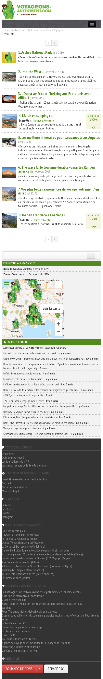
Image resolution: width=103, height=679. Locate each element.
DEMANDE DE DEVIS (19, 668)
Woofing (6, 607)
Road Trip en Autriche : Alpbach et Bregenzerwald (29, 611)
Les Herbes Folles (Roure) (16, 578)
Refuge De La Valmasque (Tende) (20, 539)
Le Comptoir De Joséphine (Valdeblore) (23, 546)
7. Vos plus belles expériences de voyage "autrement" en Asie (58, 191)
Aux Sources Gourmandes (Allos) (20, 562)
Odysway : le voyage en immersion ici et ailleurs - (33, 412)
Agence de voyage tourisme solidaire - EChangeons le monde (36, 643)
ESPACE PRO (56, 668)
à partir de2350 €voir (93, 221)
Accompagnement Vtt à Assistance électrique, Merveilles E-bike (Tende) (42, 554)
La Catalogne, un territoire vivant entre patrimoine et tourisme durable (42, 592)
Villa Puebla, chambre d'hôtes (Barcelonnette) (28, 574)
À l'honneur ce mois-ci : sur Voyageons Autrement (34, 347)
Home (5, 30)
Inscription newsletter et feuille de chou (24, 479)
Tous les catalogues (13, 531)
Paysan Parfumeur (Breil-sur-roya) (21, 535)
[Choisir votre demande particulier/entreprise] (39, 669)
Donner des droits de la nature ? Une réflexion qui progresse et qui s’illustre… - (48, 390)
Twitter (6, 513)
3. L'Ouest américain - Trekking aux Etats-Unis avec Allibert (54, 95)
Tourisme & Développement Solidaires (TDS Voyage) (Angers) (36, 558)
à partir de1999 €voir (93, 121)
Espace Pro (8, 454)
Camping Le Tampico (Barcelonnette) (23, 570)
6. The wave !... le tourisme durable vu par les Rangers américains (57, 169)
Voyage (57, 30)
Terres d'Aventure (43, 220)
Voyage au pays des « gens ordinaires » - (29, 428)
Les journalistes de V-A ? (15, 461)
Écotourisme (18, 30)
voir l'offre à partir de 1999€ (26, 269)
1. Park (35, 52)
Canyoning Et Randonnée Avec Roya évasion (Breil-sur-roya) (35, 550)
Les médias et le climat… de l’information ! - (30, 379)
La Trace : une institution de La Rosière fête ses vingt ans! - (38, 384)
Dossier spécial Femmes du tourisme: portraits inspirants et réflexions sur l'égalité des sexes (50, 617)
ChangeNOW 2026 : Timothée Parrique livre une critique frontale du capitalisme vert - (51, 358)
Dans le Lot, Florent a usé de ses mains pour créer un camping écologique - (46, 423)
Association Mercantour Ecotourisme (23, 596)
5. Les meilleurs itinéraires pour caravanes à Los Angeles (59, 137)
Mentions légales (11, 491)
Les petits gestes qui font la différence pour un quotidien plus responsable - (46, 406)
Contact (6, 483)
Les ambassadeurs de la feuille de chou (24, 465)
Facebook (7, 509)
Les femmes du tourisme (16, 631)
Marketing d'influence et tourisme (21, 647)
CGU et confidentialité (14, 487)
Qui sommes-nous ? (13, 457)
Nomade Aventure (43, 120)
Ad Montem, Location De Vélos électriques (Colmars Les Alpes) (37, 566)
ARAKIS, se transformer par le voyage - (28, 395)
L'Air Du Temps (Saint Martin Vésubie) (22, 542)
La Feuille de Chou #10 (14, 623)
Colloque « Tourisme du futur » (19, 639)
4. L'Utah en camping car (36, 115)
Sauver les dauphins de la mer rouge (22, 627)
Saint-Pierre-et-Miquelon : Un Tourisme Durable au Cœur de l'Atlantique (42, 604)
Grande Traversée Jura (14, 600)
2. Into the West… (31, 71)
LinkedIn (6, 505)
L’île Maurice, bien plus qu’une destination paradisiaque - (37, 417)
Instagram (7, 517)
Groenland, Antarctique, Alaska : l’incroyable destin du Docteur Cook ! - (43, 434)
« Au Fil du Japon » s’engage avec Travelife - (30, 401)
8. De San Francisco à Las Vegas (42, 215)
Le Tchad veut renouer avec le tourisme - (29, 373)
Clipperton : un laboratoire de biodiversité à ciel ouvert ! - (37, 353)
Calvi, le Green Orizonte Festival (20, 651)
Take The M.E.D (10, 635)
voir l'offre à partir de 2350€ (26, 274)
